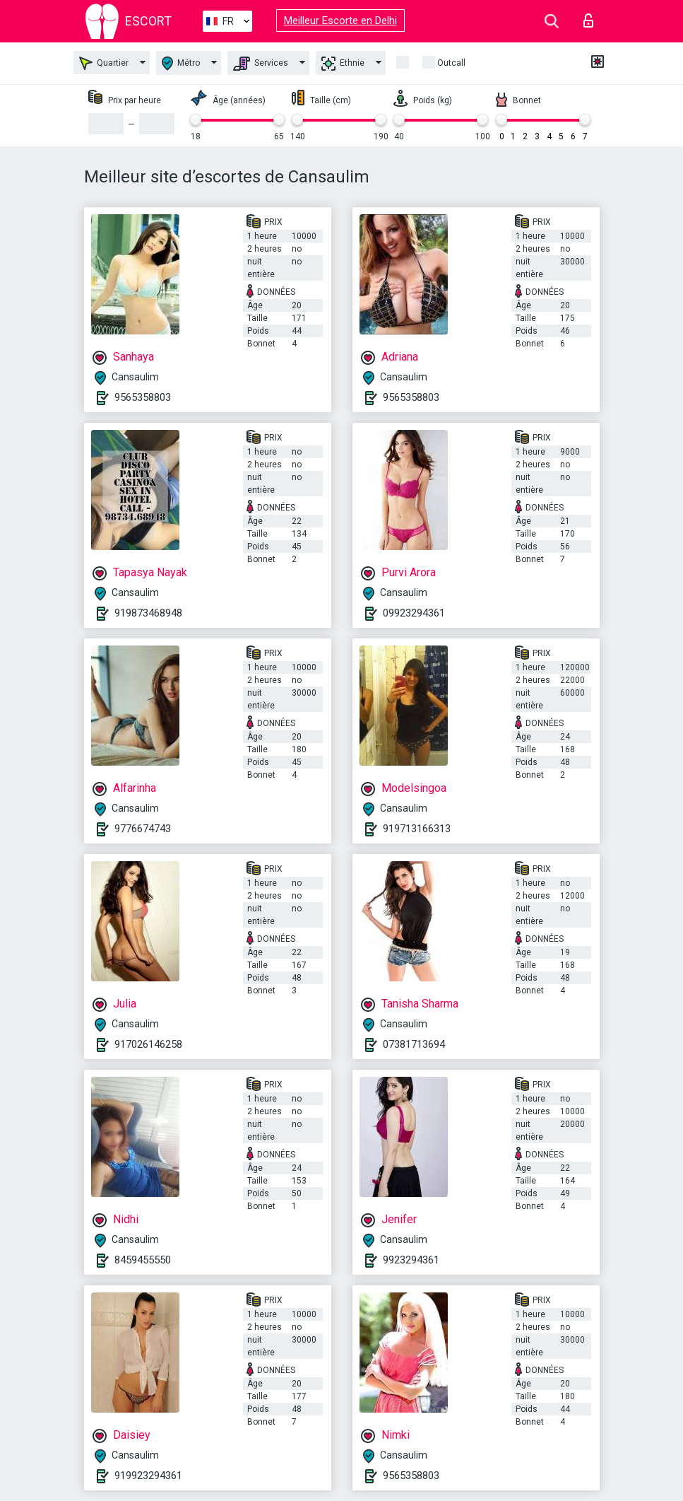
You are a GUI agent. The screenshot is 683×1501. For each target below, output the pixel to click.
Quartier (104, 63)
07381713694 (414, 1044)
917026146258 (148, 1044)
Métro (181, 63)
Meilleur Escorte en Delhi (340, 20)
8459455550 (142, 1260)
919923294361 (148, 1475)
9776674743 (142, 828)
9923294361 (411, 1260)
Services (260, 64)
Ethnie (342, 64)
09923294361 (414, 613)
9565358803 (142, 397)
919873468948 (148, 613)
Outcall (451, 63)
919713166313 (417, 828)
